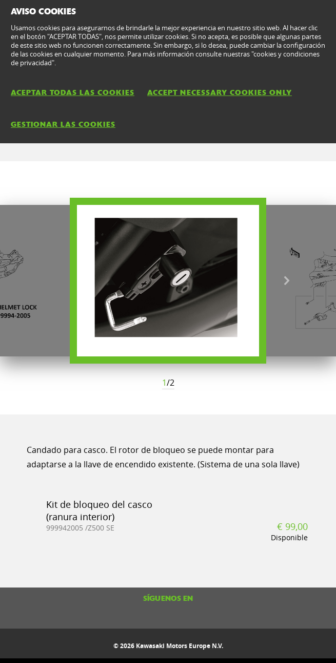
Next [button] (286, 281)
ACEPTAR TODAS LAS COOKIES (72, 92)
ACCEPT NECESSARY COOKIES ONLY (219, 92)
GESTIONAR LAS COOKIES (63, 124)
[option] (168, 280)
